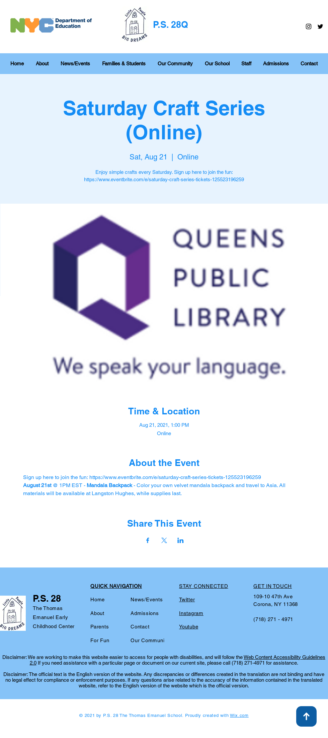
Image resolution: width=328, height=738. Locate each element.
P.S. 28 (47, 598)
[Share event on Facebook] (148, 540)
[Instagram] (308, 26)
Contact (140, 626)
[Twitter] (320, 26)
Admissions (145, 613)
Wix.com (239, 715)
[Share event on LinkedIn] (180, 540)
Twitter (187, 599)
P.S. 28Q (170, 24)
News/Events (147, 599)
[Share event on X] (164, 540)
